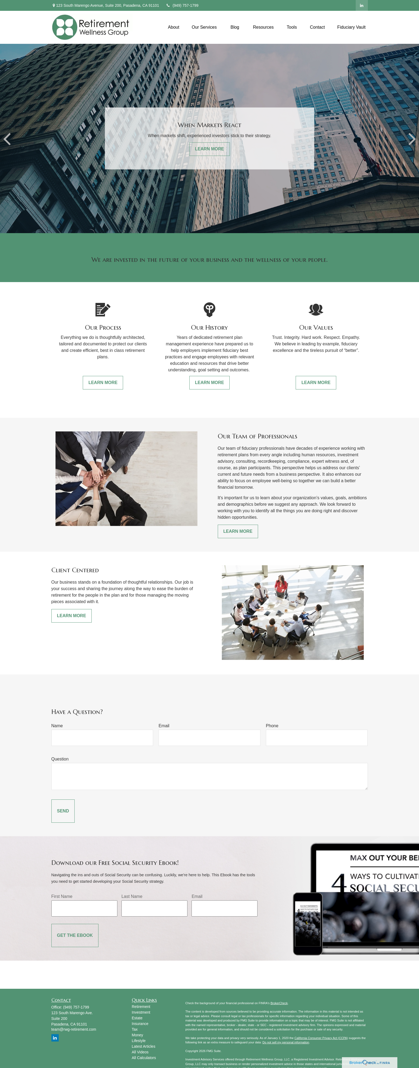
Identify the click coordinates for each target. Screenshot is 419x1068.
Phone (272, 725)
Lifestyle (139, 1041)
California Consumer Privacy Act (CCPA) (321, 1038)
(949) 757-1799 (182, 5)
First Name (61, 896)
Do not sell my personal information (285, 1042)
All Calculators (144, 1058)
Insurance (140, 1023)
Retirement (141, 1006)
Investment (141, 1012)
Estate (137, 1018)
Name (57, 725)
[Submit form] (63, 811)
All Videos (140, 1052)
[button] (174, 27)
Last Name (131, 896)
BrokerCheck (279, 1003)
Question (60, 759)
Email (164, 725)
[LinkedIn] (362, 5)
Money (137, 1035)
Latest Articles (143, 1046)
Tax (135, 1029)
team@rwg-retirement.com (73, 1029)
